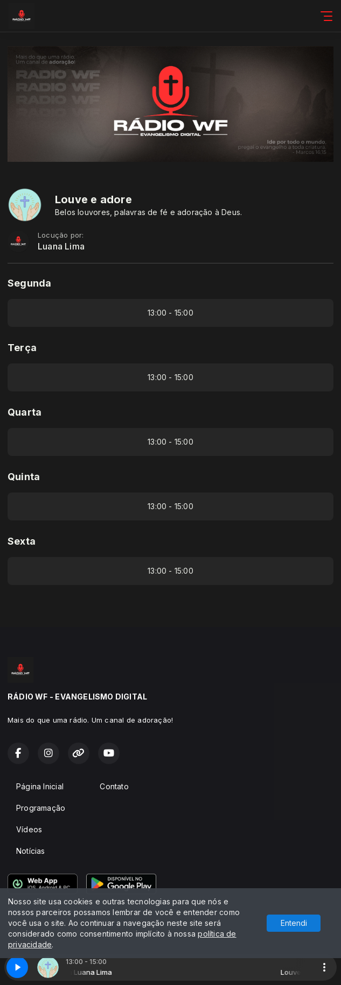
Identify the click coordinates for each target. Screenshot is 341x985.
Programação (40, 807)
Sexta (22, 541)
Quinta (24, 476)
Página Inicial (40, 786)
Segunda (29, 283)
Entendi (294, 922)
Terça (22, 347)
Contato (114, 786)
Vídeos (29, 829)
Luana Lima (61, 246)
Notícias (30, 850)
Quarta (24, 412)
